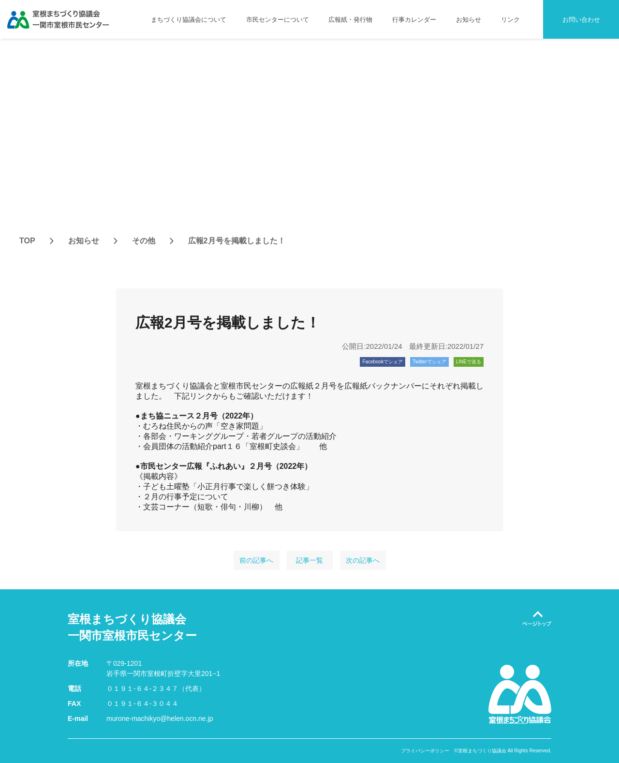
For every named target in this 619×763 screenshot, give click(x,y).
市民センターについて (277, 19)
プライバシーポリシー (425, 750)
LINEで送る (468, 361)
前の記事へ (256, 560)
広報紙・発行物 (350, 19)
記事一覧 (309, 560)
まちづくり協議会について (188, 19)
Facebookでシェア (382, 361)
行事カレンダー (414, 19)
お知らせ (468, 19)
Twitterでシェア (429, 361)
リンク (510, 19)
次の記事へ (363, 560)
